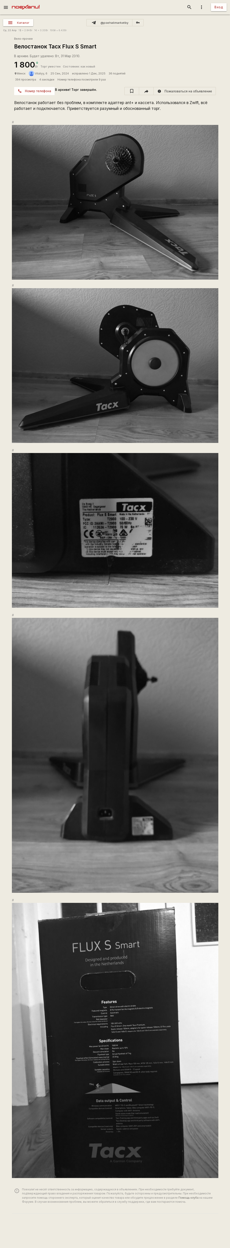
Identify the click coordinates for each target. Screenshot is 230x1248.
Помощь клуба (188, 1197)
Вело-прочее (23, 38)
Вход (219, 7)
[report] (185, 91)
